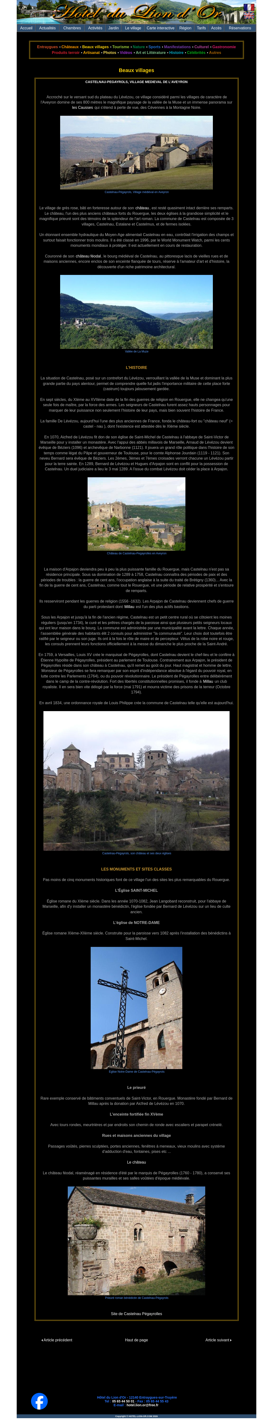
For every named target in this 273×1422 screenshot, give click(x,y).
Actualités (47, 28)
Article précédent (57, 1340)
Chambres (72, 28)
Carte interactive (161, 28)
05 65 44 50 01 (123, 1401)
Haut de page (136, 1340)
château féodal (88, 256)
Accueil (26, 28)
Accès (216, 28)
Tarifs (201, 28)
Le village (133, 28)
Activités (95, 28)
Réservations (240, 28)
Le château (136, 1162)
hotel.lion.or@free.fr (142, 1405)
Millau (129, 607)
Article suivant (218, 1340)
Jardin (113, 28)
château (142, 208)
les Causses (82, 107)
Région (185, 28)
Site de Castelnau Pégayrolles (136, 1314)
